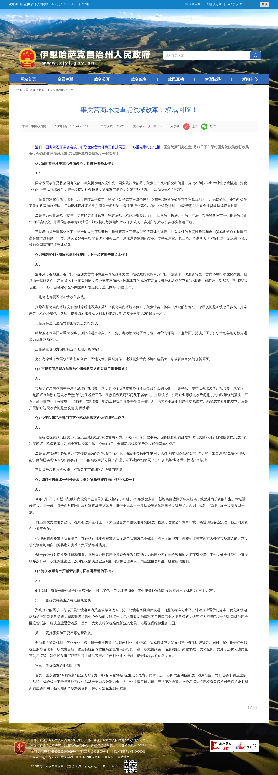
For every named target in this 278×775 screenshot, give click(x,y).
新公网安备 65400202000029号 (53, 751)
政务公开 (102, 79)
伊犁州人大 (234, 4)
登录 (264, 4)
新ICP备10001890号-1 (94, 751)
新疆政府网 (214, 4)
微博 (190, 126)
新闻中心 (250, 79)
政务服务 (139, 79)
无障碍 (248, 4)
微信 (208, 126)
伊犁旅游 (213, 79)
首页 (33, 90)
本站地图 (123, 757)
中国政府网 (193, 4)
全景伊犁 (65, 79)
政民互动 (176, 79)
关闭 (252, 708)
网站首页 (28, 79)
